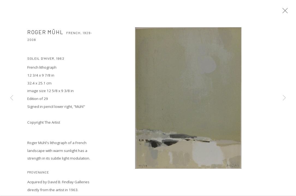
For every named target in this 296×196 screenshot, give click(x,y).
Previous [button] (11, 98)
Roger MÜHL (45, 33)
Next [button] (284, 98)
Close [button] (284, 12)
